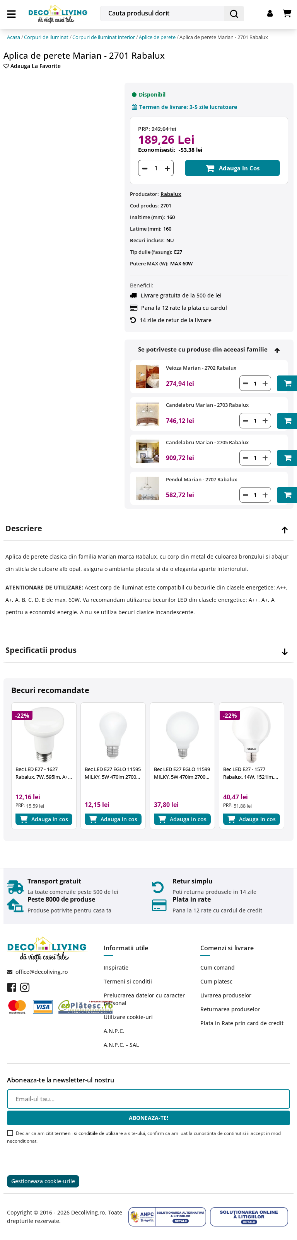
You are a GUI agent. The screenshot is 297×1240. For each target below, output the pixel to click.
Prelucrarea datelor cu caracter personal (144, 999)
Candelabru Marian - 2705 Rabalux (207, 442)
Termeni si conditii (128, 981)
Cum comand (217, 967)
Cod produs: (144, 205)
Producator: (144, 193)
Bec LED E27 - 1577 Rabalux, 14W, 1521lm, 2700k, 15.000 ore (248, 773)
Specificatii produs (41, 650)
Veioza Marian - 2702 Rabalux (201, 367)
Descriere (23, 528)
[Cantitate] (156, 168)
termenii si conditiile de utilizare (89, 1133)
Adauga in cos (232, 168)
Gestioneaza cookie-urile (43, 1181)
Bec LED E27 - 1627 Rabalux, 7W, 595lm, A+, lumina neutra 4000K (42, 773)
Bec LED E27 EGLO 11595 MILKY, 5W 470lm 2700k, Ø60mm (113, 773)
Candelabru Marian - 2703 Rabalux (207, 404)
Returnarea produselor (230, 1009)
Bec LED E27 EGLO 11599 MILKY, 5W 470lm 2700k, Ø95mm (182, 773)
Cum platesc (216, 981)
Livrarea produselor (225, 995)
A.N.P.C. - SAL (121, 1044)
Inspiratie (116, 967)
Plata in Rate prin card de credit (241, 1023)
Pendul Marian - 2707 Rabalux (201, 479)
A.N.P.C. (114, 1030)
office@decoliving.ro (41, 971)
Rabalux (170, 193)
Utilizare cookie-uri (128, 1017)
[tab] (148, 528)
